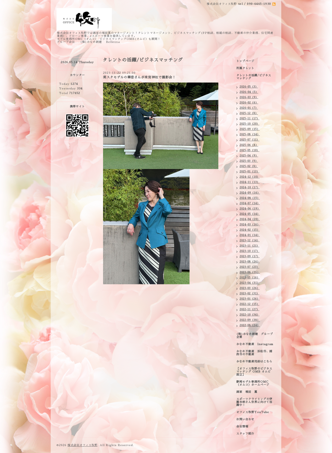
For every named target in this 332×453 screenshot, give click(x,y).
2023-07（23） (249, 267)
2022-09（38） (250, 320)
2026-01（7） (249, 108)
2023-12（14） (250, 240)
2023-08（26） (250, 262)
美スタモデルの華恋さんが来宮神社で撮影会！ (139, 77)
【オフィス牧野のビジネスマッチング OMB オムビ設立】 (254, 371)
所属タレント (245, 68)
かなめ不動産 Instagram (256, 344)
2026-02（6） (249, 102)
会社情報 (242, 426)
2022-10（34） (250, 315)
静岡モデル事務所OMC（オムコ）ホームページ (252, 383)
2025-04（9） (249, 155)
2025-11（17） (249, 118)
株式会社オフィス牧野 (83, 445)
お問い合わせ (245, 419)
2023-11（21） (249, 246)
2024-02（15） (250, 230)
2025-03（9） (249, 161)
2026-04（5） (249, 92)
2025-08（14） (250, 134)
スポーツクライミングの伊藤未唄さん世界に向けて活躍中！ (254, 402)
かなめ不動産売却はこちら (254, 361)
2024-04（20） (250, 219)
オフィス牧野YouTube (252, 412)
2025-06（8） (249, 145)
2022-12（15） (249, 304)
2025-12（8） (249, 113)
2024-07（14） (250, 203)
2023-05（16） (250, 277)
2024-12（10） (250, 177)
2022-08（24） (250, 325)
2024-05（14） (250, 214)
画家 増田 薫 (248, 392)
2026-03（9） (249, 97)
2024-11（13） (250, 182)
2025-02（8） (249, 166)
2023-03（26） (250, 288)
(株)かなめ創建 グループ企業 (254, 335)
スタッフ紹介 (245, 433)
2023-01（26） (250, 299)
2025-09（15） (250, 129)
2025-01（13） (249, 171)
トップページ (245, 61)
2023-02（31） (249, 293)
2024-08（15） (250, 198)
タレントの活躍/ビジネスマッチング (253, 77)
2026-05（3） (249, 87)
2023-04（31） (250, 283)
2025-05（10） (249, 150)
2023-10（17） (249, 251)
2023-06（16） (250, 272)
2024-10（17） (250, 187)
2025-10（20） (249, 124)
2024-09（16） (250, 193)
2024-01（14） (250, 235)
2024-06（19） (250, 208)
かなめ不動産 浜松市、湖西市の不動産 (254, 353)
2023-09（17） (250, 256)
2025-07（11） (249, 140)
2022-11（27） (249, 309)
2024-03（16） (250, 224)
